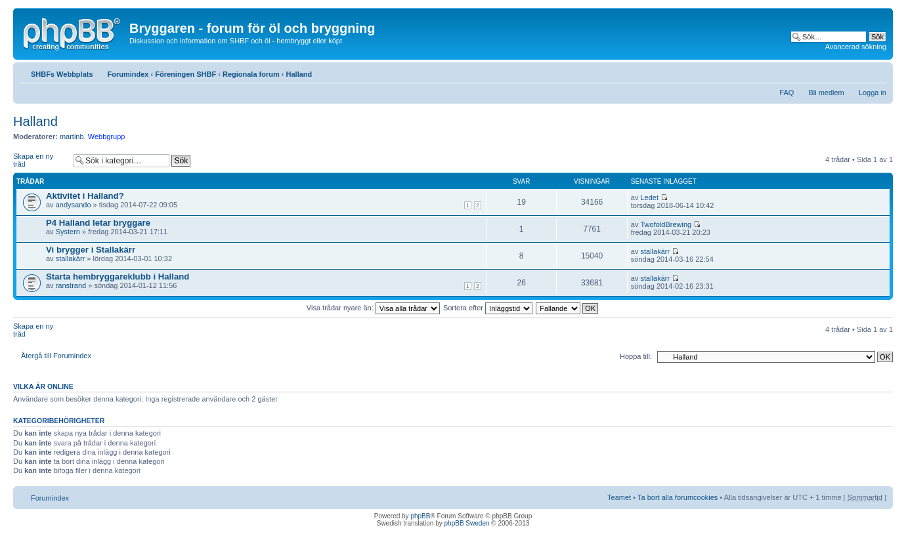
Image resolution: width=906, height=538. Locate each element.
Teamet (619, 497)
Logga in (872, 92)
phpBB (420, 516)
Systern (68, 232)
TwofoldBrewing (665, 224)
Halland (299, 74)
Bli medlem (826, 92)
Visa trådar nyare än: (373, 308)
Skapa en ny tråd (40, 160)
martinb (72, 136)
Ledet (649, 197)
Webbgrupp (106, 136)
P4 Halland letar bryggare (98, 223)
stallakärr (70, 258)
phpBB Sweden (467, 523)
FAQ (786, 92)
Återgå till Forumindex (56, 356)
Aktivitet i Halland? (85, 196)
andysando (73, 205)
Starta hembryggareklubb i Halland (117, 276)
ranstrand (71, 285)
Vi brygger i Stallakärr (90, 250)
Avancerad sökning (855, 47)
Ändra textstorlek (876, 71)
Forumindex (128, 74)
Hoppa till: (636, 356)
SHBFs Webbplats (62, 74)
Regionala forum (251, 74)
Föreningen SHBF (185, 74)
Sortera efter (487, 308)
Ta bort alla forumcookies (677, 497)
